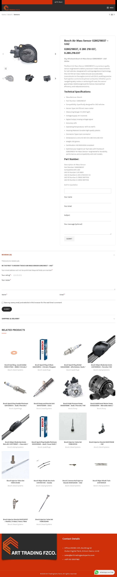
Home (4, 14)
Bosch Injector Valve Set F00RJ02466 (44, 520)
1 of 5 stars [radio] (14, 275)
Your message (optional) (87, 227)
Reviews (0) (7, 254)
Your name (87, 199)
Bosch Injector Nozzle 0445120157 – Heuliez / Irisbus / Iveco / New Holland (15, 521)
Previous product (109, 14)
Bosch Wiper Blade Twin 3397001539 (101, 482)
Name (4, 294)
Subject (87, 217)
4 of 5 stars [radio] (19, 275)
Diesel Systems (18, 370)
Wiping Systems (104, 370)
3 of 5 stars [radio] (17, 275)
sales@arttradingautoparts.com (79, 555)
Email (62, 294)
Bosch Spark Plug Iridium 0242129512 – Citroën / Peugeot (44, 366)
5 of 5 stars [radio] (21, 275)
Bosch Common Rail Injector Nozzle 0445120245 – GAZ (73, 482)
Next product (114, 14)
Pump (75, 408)
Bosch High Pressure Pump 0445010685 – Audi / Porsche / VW (72, 404)
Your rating (6, 275)
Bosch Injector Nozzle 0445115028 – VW (101, 443)
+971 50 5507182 (71, 559)
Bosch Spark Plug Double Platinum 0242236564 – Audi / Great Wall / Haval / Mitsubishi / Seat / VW (44, 444)
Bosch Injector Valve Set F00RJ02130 (73, 443)
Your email (87, 208)
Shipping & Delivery (10, 318)
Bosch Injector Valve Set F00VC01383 (15, 482)
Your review (6, 280)
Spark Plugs (47, 370)
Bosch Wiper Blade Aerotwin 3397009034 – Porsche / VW (101, 366)
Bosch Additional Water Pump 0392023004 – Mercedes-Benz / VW (101, 405)
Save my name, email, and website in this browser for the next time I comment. (33, 303)
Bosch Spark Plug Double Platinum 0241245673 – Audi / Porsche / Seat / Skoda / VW (15, 405)
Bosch (10, 14)
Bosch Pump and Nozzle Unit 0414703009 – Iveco (44, 404)
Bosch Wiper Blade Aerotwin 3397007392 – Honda (44, 482)
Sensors (17, 14)
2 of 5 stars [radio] (16, 275)
